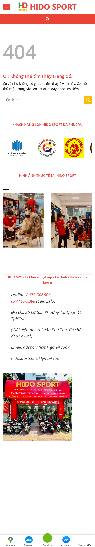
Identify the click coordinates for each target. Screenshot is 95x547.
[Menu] (6, 7)
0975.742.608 (38, 294)
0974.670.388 (23, 301)
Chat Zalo (29, 541)
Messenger (66, 541)
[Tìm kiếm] (47, 19)
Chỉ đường (10, 541)
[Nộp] (88, 100)
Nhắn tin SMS (84, 541)
